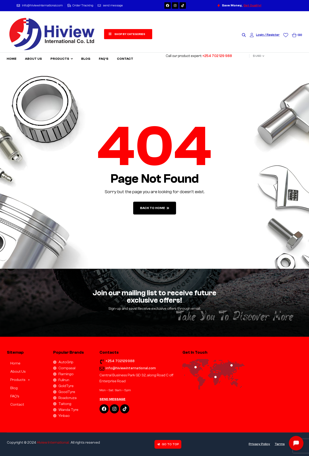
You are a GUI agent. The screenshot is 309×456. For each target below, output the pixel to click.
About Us (18, 371)
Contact (17, 404)
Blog (14, 388)
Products (21, 380)
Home (15, 363)
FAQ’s (14, 396)
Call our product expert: (199, 56)
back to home (154, 208)
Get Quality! (252, 5)
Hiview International (53, 442)
